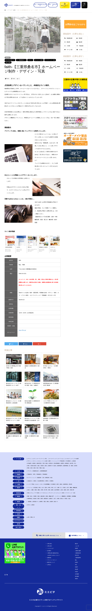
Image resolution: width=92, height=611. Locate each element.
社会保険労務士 (41, 480)
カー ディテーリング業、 (42, 458)
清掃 (28, 465)
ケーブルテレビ (43, 492)
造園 (65, 489)
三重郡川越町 (78, 550)
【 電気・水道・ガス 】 (18, 506)
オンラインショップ (31, 477)
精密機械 (74, 496)
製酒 (42, 498)
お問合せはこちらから (75, 24)
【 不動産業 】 (18, 474)
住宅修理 (29, 463)
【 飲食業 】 (18, 514)
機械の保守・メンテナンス (55, 496)
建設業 (80, 42)
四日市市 (77, 555)
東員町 (76, 548)
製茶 (38, 498)
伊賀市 (76, 571)
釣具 (31, 468)
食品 (44, 468)
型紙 (38, 496)
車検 (28, 468)
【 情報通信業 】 (21, 60)
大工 (55, 487)
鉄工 (55, 498)
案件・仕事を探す (52, 5)
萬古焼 (70, 484)
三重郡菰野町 (78, 557)
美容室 (42, 465)
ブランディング (51, 492)
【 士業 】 (18, 481)
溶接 (36, 489)
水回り (28, 489)
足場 (62, 489)
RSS (7, 574)
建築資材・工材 (40, 477)
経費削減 (49, 557)
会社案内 (49, 550)
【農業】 (18, 517)
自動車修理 (59, 465)
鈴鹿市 (76, 562)
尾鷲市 (76, 578)
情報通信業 (69, 38)
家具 (58, 484)
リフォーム (29, 487)
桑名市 (7, 57)
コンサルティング (68, 458)
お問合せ (49, 564)
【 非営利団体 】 (18, 510)
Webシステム (30, 492)
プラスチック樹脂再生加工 (33, 471)
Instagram (5, 574)
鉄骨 (68, 489)
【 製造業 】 (18, 496)
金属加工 (51, 498)
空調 (42, 489)
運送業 (68, 42)
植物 (61, 484)
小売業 (68, 45)
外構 (49, 487)
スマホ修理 (76, 458)
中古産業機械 (46, 484)
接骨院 (62, 463)
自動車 (51, 501)
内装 (39, 487)
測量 (32, 489)
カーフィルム (61, 458)
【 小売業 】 (18, 484)
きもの (36, 484)
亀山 (76, 560)
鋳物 (58, 498)
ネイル (39, 461)
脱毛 (46, 465)
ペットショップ (55, 461)
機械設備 (75, 487)
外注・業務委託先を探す (40, 5)
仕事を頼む (49, 543)
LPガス (28, 504)
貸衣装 (75, 465)
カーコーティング (52, 458)
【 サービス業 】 (10, 60)
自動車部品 (65, 484)
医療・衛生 (29, 496)
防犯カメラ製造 (63, 498)
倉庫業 (40, 501)
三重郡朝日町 (78, 553)
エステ (33, 458)
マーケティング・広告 (50, 60)
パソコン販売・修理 (46, 461)
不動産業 (81, 45)
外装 (52, 487)
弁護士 (34, 480)
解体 (52, 489)
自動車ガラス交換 (52, 465)
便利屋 (33, 463)
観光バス (56, 501)
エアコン (29, 458)
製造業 (80, 38)
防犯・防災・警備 (37, 468)
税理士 (47, 480)
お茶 (28, 517)
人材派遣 (74, 461)
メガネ (40, 484)
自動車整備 (65, 465)
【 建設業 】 (18, 487)
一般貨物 (29, 501)
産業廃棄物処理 (43, 471)
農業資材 (47, 477)
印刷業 (34, 496)
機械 (71, 487)
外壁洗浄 (51, 463)
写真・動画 (8, 62)
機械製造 (64, 496)
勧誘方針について (51, 562)
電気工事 (72, 489)
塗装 (46, 487)
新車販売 (67, 463)
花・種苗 (71, 465)
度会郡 (76, 569)
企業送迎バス (35, 501)
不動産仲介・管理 (31, 474)
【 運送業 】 (18, 501)
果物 (31, 517)
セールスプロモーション (18, 520)
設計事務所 (57, 489)
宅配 (45, 501)
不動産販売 (38, 474)
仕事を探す (49, 546)
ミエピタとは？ (50, 548)
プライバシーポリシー (52, 560)
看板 (39, 489)
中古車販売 (68, 461)
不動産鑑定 (44, 474)
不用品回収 (62, 461)
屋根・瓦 (59, 487)
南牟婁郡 (77, 576)
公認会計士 (29, 480)
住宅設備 (35, 487)
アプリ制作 (36, 492)
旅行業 (71, 463)
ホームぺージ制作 (39, 60)
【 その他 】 (18, 471)
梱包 (48, 501)
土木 (43, 487)
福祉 (38, 465)
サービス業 (69, 49)
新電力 (33, 504)
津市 (76, 564)
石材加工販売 (33, 465)
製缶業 (34, 498)
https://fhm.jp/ (22, 330)
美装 (49, 489)
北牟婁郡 (77, 574)
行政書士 (52, 480)
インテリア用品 (30, 484)
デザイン (30, 60)
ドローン (34, 461)
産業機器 (69, 496)
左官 (68, 487)
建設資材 (43, 496)
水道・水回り (18, 527)
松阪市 (76, 567)
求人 (75, 463)
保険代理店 (39, 463)
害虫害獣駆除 (57, 463)
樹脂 (47, 496)
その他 (80, 49)
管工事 (45, 489)
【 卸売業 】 (18, 477)
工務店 (64, 487)
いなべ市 (77, 546)
